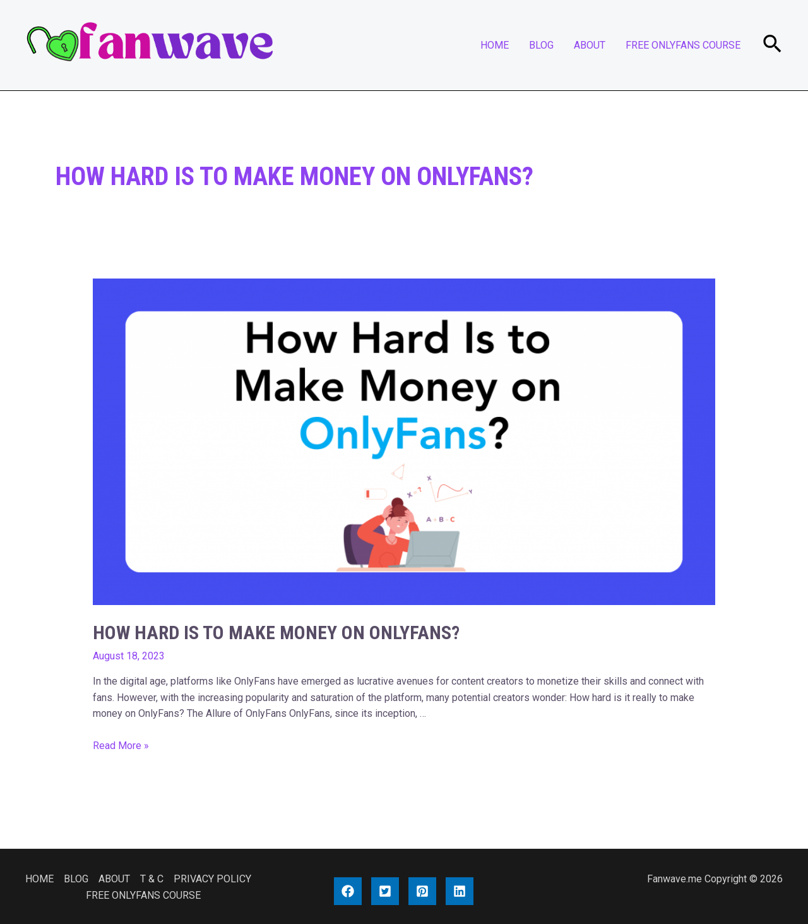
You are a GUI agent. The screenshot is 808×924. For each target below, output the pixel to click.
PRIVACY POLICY (212, 879)
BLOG (541, 45)
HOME (494, 45)
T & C (151, 879)
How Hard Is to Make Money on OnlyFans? (276, 632)
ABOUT (589, 45)
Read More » (121, 746)
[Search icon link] (773, 45)
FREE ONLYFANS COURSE (683, 45)
